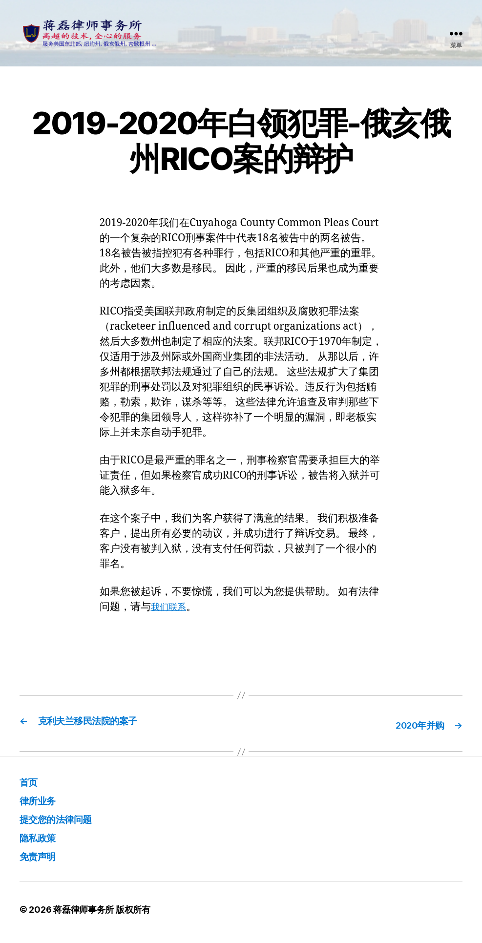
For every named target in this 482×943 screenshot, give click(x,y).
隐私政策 (42, 843)
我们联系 (171, 614)
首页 (31, 787)
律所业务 (42, 806)
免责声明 (42, 862)
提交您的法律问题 (65, 824)
